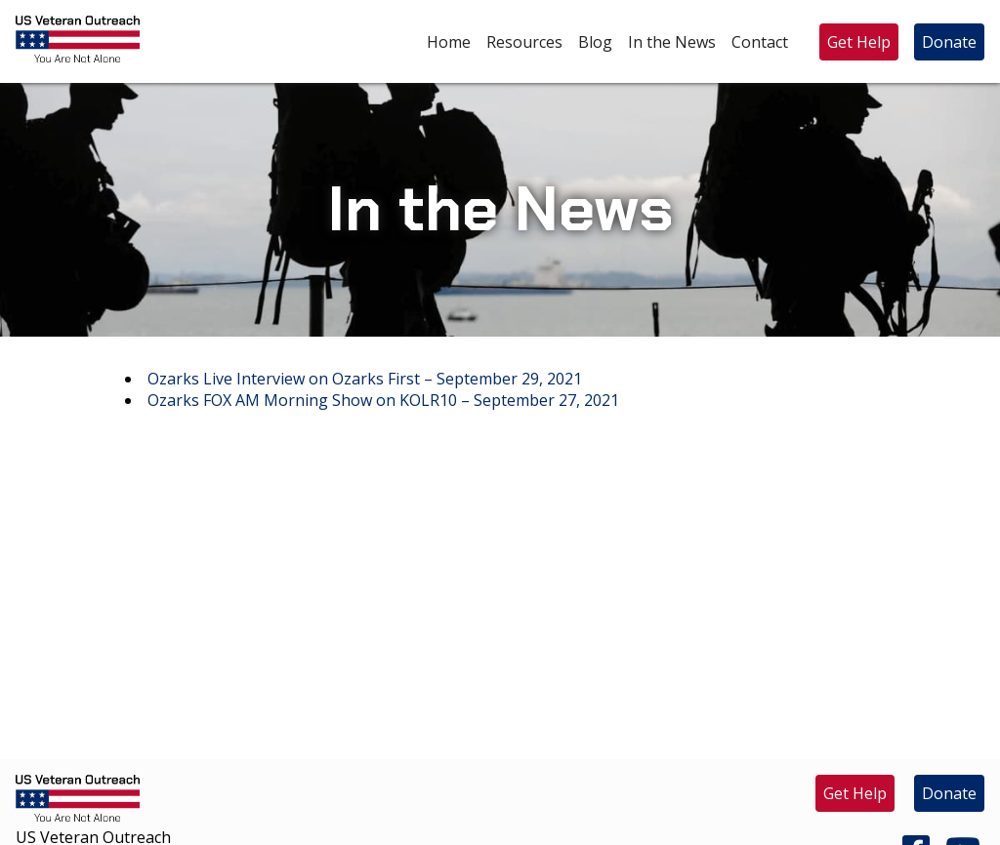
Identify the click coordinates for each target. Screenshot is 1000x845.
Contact (759, 42)
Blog (595, 42)
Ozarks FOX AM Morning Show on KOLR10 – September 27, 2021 (383, 400)
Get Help (859, 42)
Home (449, 42)
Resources (524, 42)
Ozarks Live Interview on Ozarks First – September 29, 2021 (364, 378)
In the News (672, 42)
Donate (949, 42)
